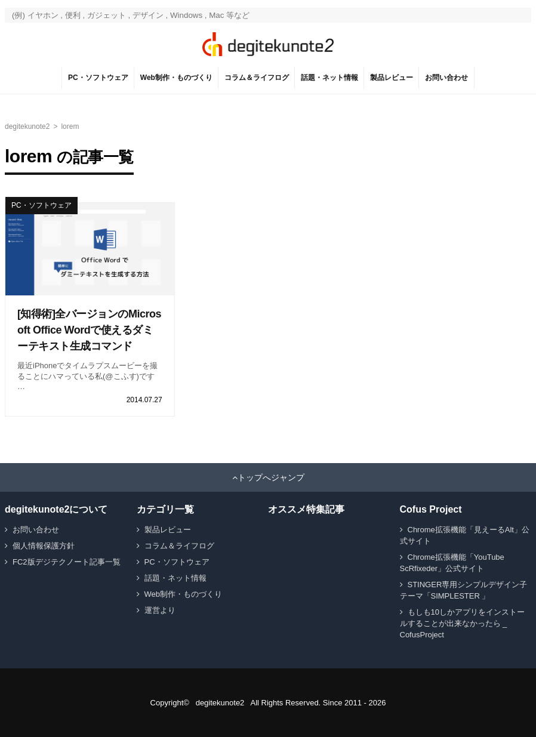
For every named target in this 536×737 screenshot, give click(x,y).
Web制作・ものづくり (176, 77)
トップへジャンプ (271, 477)
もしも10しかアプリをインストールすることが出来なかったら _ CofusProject (462, 623)
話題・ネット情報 (329, 77)
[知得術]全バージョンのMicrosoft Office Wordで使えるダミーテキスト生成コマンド (89, 330)
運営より (159, 610)
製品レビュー (391, 77)
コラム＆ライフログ (256, 77)
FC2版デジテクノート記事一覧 (67, 561)
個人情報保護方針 (44, 545)
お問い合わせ (446, 77)
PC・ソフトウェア (98, 77)
